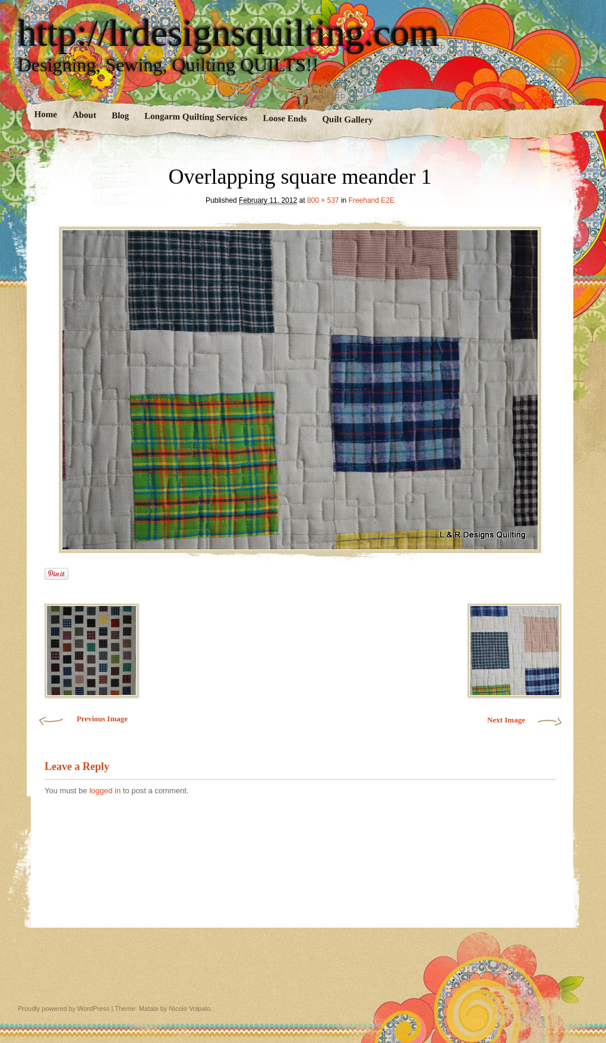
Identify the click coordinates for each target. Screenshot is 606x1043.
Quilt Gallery (347, 119)
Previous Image (102, 718)
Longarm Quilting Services (196, 116)
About (84, 115)
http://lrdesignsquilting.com (228, 33)
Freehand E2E (371, 200)
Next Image (506, 719)
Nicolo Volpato (189, 1008)
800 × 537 (323, 200)
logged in (105, 790)
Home (46, 114)
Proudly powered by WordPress (63, 1008)
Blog (120, 116)
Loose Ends (285, 118)
